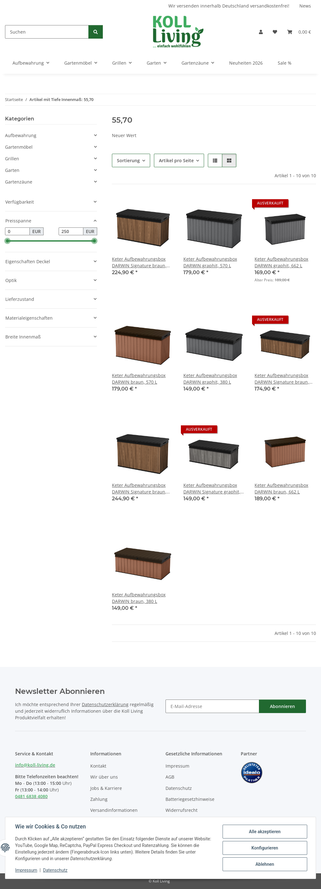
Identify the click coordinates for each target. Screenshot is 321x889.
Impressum (26, 870)
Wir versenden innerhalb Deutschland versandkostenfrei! (228, 6)
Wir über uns (104, 777)
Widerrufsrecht (181, 810)
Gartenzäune (18, 182)
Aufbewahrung (20, 135)
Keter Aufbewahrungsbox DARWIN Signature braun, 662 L (139, 488)
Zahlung (99, 799)
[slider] (7, 241)
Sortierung (128, 160)
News (305, 6)
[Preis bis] (71, 231)
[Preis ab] (17, 231)
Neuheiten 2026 (246, 63)
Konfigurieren (264, 847)
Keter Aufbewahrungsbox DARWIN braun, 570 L (139, 378)
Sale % (285, 63)
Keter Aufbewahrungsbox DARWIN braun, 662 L (281, 488)
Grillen (12, 159)
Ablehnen (264, 864)
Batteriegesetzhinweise (190, 799)
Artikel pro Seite (176, 160)
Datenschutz (55, 870)
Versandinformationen (114, 810)
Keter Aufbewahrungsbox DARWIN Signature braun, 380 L (282, 378)
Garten (12, 170)
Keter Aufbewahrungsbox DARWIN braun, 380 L (139, 598)
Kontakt (98, 766)
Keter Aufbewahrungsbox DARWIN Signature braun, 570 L (139, 262)
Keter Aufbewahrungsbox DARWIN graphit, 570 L (210, 262)
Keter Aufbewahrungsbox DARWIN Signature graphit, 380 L (211, 488)
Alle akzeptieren (264, 831)
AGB (170, 777)
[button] (261, 32)
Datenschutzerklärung (105, 704)
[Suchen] (47, 32)
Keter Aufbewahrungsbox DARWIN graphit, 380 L (210, 378)
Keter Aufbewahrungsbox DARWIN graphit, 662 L (281, 262)
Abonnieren (282, 706)
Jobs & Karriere (106, 788)
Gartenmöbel (19, 147)
